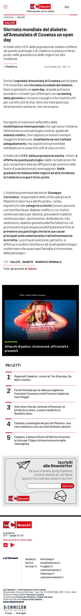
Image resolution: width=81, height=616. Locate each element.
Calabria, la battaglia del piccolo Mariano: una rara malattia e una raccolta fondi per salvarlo (42, 424)
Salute (21, 17)
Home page (8, 17)
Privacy (8, 613)
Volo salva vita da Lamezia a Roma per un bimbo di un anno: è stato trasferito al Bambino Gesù (39, 410)
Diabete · (28, 261)
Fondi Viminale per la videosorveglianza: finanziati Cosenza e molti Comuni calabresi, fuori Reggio (41, 393)
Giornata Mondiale (48, 261)
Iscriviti (67, 486)
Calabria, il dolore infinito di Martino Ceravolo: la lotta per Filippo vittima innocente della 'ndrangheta (42, 440)
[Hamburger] (5, 7)
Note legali (21, 613)
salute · (16, 261)
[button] (74, 19)
